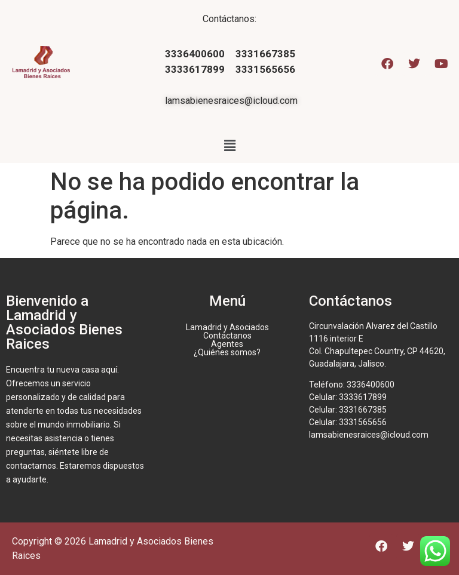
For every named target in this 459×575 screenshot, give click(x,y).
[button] (229, 145)
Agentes (227, 344)
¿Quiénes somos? (227, 352)
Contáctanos (227, 335)
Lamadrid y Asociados (227, 327)
